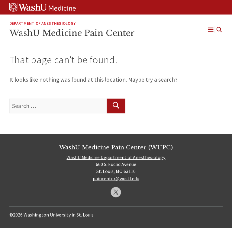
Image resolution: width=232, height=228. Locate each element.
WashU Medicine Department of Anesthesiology (115, 157)
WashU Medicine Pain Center (72, 33)
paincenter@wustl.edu (116, 178)
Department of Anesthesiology (42, 23)
